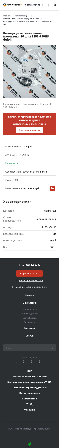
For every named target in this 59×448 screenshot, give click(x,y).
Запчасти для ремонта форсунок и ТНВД (29, 382)
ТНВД (29, 404)
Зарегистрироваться (29, 130)
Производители (29, 313)
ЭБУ (29, 371)
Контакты (29, 328)
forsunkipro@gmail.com (31, 280)
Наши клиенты (29, 309)
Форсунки (29, 409)
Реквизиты (29, 322)
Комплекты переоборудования (29, 387)
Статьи (29, 335)
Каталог (29, 295)
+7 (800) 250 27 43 (32, 5)
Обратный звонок (29, 273)
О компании (30, 303)
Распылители (29, 398)
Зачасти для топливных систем (29, 376)
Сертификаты (29, 318)
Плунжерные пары (29, 393)
